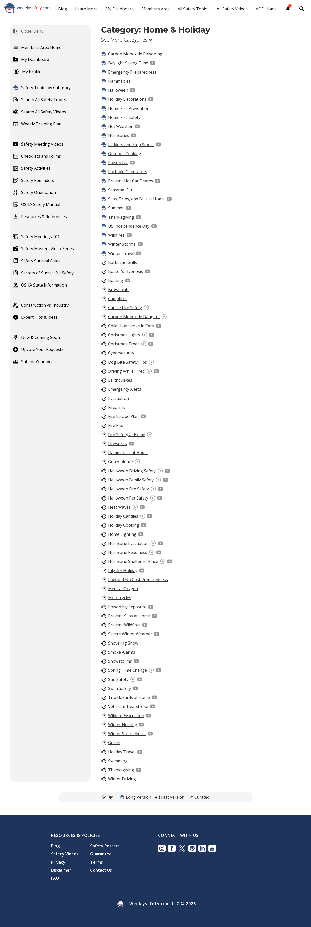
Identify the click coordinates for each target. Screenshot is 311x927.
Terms (96, 862)
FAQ (55, 878)
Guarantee (101, 854)
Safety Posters (105, 846)
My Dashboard (120, 9)
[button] (129, 40)
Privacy (58, 862)
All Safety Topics (193, 9)
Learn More (86, 9)
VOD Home (266, 9)
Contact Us (101, 870)
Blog (62, 9)
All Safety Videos (232, 9)
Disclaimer (61, 870)
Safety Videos (64, 854)
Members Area (156, 9)
